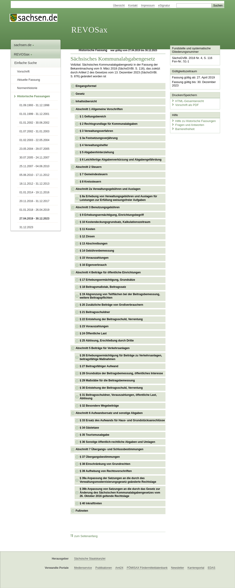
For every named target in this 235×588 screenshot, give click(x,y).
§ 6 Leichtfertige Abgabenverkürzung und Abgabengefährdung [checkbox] (120, 159)
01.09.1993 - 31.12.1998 (35, 105)
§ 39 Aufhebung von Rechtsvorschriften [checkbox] (106, 471)
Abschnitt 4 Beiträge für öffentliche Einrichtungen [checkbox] (108, 272)
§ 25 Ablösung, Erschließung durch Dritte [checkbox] (107, 340)
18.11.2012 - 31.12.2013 (35, 183)
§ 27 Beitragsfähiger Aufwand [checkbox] (99, 366)
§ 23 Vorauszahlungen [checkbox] (94, 326)
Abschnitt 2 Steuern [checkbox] (88, 167)
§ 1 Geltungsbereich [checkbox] (93, 116)
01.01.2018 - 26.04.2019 (35, 209)
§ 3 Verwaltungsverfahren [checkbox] (96, 131)
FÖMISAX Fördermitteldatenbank (147, 567)
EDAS (211, 567)
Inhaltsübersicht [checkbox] (86, 101)
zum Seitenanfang (84, 536)
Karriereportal (195, 567)
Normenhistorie (27, 88)
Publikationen (103, 567)
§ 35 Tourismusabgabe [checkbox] (94, 434)
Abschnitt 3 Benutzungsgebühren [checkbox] (98, 207)
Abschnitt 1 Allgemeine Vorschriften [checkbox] (99, 109)
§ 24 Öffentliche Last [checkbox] (93, 333)
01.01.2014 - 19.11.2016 (35, 192)
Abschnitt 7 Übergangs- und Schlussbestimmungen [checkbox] (109, 449)
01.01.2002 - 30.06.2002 (35, 122)
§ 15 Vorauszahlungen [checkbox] (94, 257)
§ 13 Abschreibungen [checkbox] (93, 243)
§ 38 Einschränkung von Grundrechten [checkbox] (105, 464)
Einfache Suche (25, 63)
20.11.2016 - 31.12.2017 (35, 201)
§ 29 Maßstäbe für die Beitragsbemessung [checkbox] (107, 380)
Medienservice (83, 567)
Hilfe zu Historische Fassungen (194, 121)
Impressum (148, 5)
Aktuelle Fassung (28, 79)
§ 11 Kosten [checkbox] (87, 229)
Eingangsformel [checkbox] (86, 86)
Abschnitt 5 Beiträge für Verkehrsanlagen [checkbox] (102, 348)
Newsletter (177, 567)
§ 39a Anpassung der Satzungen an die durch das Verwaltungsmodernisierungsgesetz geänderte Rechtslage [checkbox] (118, 480)
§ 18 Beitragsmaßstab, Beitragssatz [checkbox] (103, 286)
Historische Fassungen (33, 96)
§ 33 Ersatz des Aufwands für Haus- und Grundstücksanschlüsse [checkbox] (122, 420)
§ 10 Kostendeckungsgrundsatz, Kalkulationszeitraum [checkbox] (115, 222)
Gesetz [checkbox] (80, 93)
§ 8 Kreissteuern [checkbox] (90, 181)
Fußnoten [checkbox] (82, 510)
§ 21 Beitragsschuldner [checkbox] (95, 312)
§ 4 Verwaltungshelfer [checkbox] (94, 145)
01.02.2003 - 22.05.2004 (35, 140)
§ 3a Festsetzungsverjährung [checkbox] (99, 138)
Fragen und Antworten (188, 125)
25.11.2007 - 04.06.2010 (35, 166)
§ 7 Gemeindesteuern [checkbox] (93, 174)
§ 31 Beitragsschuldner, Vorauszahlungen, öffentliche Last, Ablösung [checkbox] (118, 396)
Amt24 (119, 567)
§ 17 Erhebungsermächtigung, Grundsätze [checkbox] (107, 279)
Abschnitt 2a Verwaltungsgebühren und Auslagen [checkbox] (108, 189)
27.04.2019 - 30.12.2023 (35, 218)
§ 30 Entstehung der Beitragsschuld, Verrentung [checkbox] (111, 387)
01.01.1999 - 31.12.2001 (35, 114)
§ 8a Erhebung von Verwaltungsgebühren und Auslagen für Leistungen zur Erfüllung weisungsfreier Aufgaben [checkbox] (118, 198)
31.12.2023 (26, 227)
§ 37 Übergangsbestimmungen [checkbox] (100, 456)
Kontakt (133, 5)
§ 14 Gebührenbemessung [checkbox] (97, 250)
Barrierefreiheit (183, 129)
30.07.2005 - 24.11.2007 (35, 157)
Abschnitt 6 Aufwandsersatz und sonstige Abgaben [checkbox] (109, 413)
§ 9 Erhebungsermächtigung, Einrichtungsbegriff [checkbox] (112, 214)
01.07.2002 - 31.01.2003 (35, 131)
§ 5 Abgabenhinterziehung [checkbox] (97, 152)
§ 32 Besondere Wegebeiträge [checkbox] (99, 405)
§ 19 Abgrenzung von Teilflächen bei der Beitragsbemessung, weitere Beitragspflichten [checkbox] (120, 296)
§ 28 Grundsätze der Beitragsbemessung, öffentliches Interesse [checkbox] (121, 373)
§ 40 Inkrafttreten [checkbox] (91, 503)
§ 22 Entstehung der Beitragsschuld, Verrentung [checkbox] (111, 319)
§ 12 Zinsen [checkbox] (87, 236)
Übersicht (119, 5)
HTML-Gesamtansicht (188, 101)
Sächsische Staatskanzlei (89, 558)
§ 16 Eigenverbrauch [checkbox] (93, 264)
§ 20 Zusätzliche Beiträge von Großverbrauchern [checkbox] (111, 304)
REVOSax (89, 29)
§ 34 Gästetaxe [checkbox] (89, 427)
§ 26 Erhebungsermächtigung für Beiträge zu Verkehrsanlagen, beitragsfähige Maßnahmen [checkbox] (121, 357)
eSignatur (164, 5)
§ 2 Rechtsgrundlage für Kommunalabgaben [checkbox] (108, 123)
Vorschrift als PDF (185, 105)
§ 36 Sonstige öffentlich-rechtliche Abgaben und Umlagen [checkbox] (117, 442)
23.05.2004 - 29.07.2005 (35, 148)
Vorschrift (23, 71)
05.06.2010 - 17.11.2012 (35, 175)
